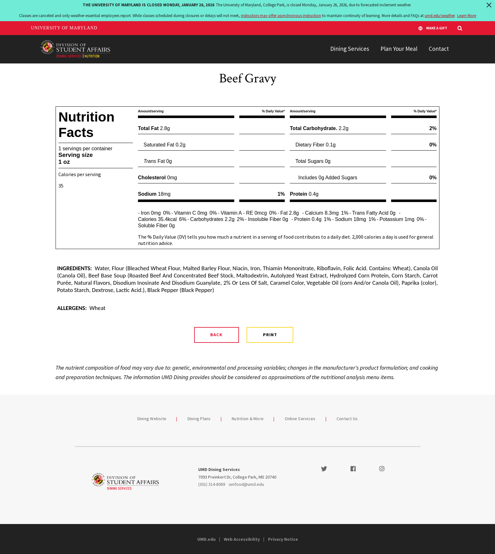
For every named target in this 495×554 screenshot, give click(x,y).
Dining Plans (199, 418)
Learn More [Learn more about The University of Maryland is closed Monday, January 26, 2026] (466, 15)
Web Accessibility (242, 539)
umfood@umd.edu (246, 484)
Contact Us (347, 418)
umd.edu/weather (440, 15)
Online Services (300, 418)
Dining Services (349, 48)
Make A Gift (432, 28)
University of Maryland (64, 28)
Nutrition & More (248, 418)
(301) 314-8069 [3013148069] (211, 484)
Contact (439, 48)
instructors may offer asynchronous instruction (281, 15)
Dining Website (152, 418)
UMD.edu (206, 539)
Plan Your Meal (398, 48)
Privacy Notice (283, 539)
